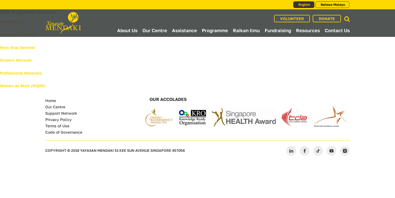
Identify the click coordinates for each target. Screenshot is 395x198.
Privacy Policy (58, 119)
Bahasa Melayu (332, 4)
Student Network (16, 60)
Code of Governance (63, 132)
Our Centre (154, 30)
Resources (308, 30)
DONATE (327, 18)
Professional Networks (21, 73)
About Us (127, 30)
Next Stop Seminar (17, 47)
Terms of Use (57, 125)
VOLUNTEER (292, 18)
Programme (215, 30)
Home (50, 100)
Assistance (184, 30)
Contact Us (337, 30)
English (304, 4)
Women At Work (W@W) (22, 85)
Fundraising (278, 30)
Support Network (61, 113)
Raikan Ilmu (246, 30)
